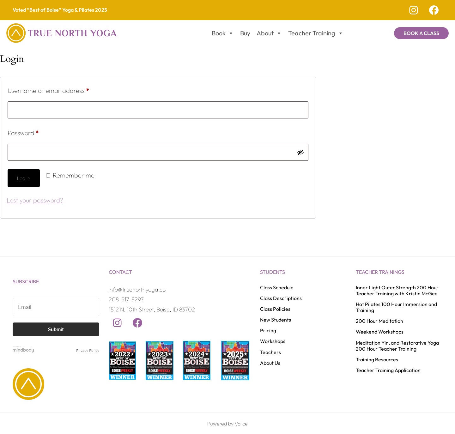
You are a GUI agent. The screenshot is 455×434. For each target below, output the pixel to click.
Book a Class (421, 33)
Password (36, 132)
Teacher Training (315, 33)
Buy (245, 33)
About (269, 33)
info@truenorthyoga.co (137, 289)
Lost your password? (35, 200)
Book (223, 33)
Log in (23, 178)
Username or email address (61, 89)
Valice (241, 423)
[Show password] (300, 152)
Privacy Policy (87, 350)
